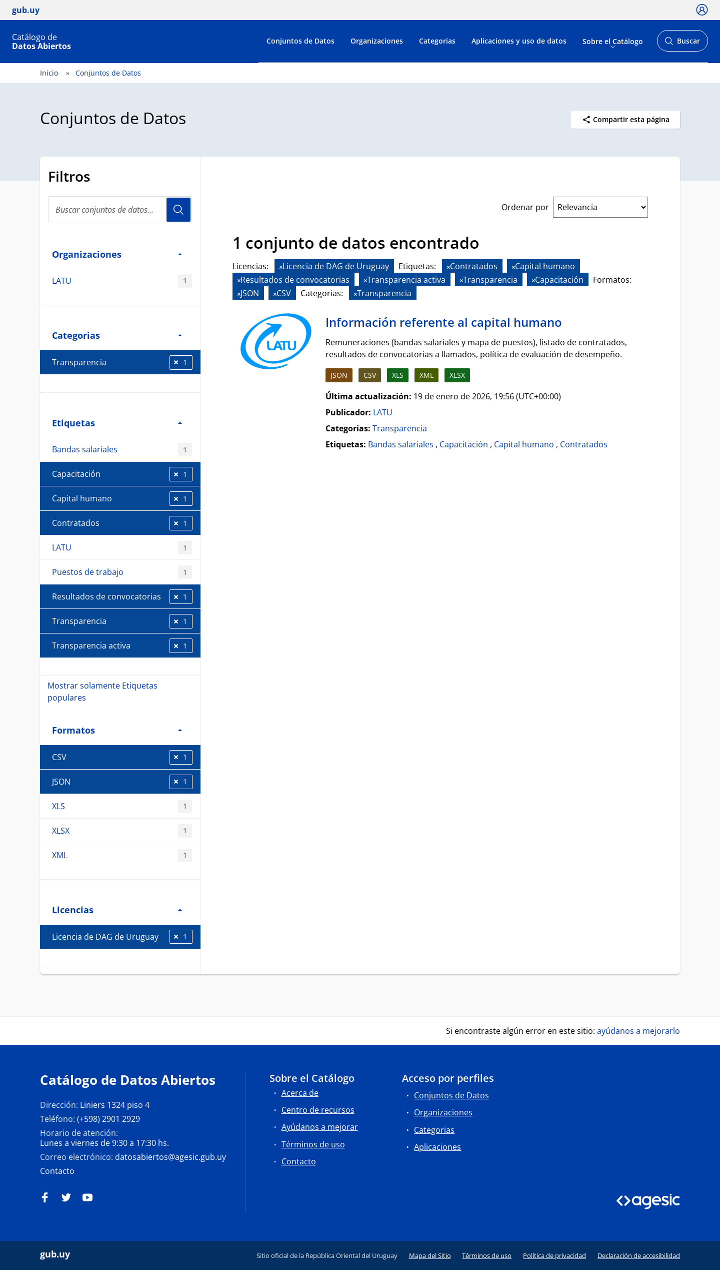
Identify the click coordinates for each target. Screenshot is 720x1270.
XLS (122, 806)
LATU (122, 281)
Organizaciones (376, 41)
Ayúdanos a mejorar (320, 1126)
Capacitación (122, 474)
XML (122, 855)
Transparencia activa (122, 646)
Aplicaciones (437, 1146)
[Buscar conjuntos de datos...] (120, 210)
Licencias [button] (117, 909)
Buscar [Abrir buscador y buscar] (682, 44)
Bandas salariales (122, 449)
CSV (122, 757)
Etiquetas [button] (117, 422)
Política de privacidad (554, 1255)
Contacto (57, 1170)
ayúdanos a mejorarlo (638, 1030)
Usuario (178, 210)
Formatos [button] (117, 730)
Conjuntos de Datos (300, 41)
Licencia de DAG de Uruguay (122, 937)
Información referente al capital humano (444, 322)
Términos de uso (313, 1144)
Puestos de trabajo (122, 572)
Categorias (437, 41)
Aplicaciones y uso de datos (519, 41)
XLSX (122, 831)
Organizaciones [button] (117, 254)
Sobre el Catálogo (612, 41)
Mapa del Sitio (430, 1255)
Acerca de (300, 1092)
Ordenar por (525, 207)
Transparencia (122, 362)
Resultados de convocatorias (122, 596)
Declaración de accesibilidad (639, 1255)
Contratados (122, 523)
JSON (122, 782)
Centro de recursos (318, 1109)
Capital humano (122, 498)
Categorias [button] (117, 335)
